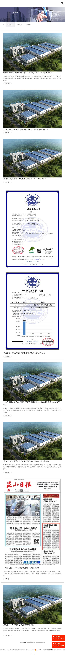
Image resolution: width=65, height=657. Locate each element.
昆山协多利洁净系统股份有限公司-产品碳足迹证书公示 (24, 353)
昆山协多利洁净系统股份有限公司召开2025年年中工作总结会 (26, 461)
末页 (43, 642)
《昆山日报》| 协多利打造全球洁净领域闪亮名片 (21, 568)
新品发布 (28, 24)
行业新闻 (19, 24)
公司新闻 (10, 24)
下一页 (38, 642)
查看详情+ (7, 83)
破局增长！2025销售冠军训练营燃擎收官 (18, 625)
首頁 (22, 642)
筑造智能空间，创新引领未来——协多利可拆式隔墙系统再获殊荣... (28, 73)
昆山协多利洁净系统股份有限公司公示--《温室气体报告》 (25, 179)
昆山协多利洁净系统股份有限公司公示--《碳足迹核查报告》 (25, 129)
